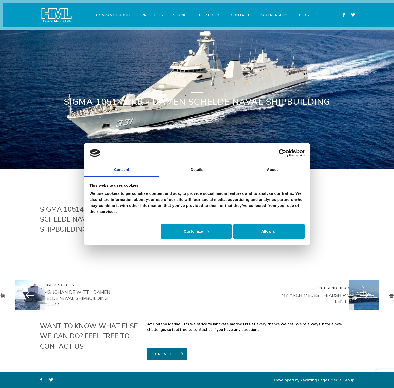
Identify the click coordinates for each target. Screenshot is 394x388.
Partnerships (272, 12)
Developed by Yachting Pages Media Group (314, 380)
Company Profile (112, 12)
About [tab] (272, 169)
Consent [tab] (121, 169)
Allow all (269, 231)
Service (179, 12)
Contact (238, 12)
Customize (196, 231)
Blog (303, 12)
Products (151, 12)
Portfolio (208, 12)
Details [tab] (197, 169)
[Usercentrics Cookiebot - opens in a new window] (283, 152)
